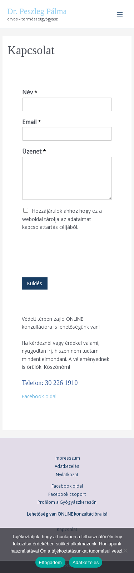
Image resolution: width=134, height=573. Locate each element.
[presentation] (76, 265)
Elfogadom (50, 562)
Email (31, 122)
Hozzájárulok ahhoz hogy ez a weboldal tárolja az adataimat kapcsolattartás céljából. (62, 218)
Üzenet (34, 151)
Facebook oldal (39, 396)
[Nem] (125, 550)
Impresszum (67, 458)
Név (30, 92)
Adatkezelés (67, 466)
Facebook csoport (67, 494)
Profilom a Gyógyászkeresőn (67, 502)
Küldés (34, 283)
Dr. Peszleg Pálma (37, 11)
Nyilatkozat (67, 474)
